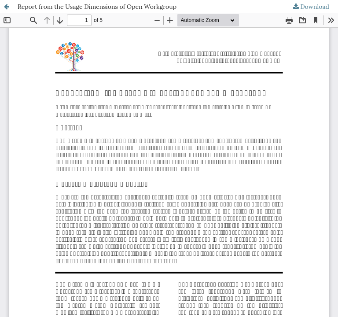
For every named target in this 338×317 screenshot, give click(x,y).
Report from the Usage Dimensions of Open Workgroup (97, 7)
